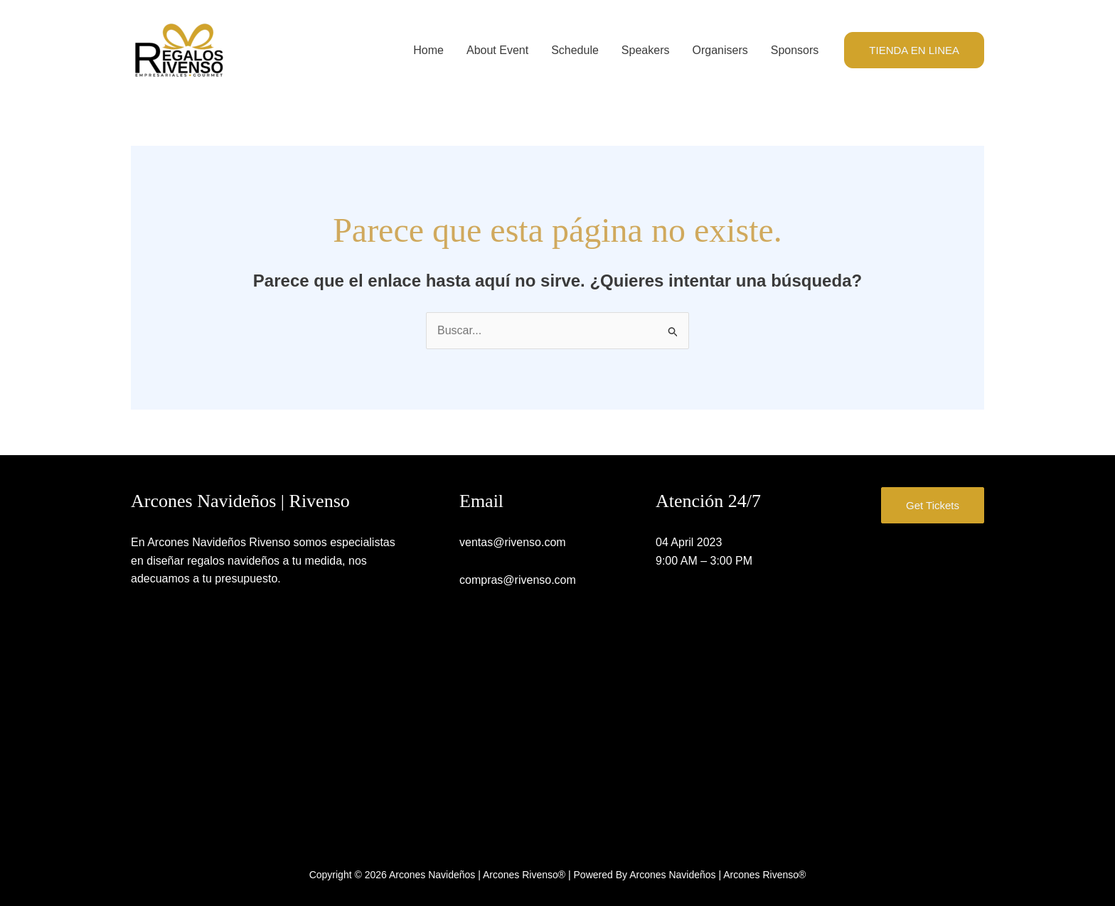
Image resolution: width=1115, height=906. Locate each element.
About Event (497, 50)
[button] (914, 50)
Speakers (645, 50)
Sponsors (795, 50)
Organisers (719, 50)
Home (428, 50)
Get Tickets (932, 505)
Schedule (575, 50)
